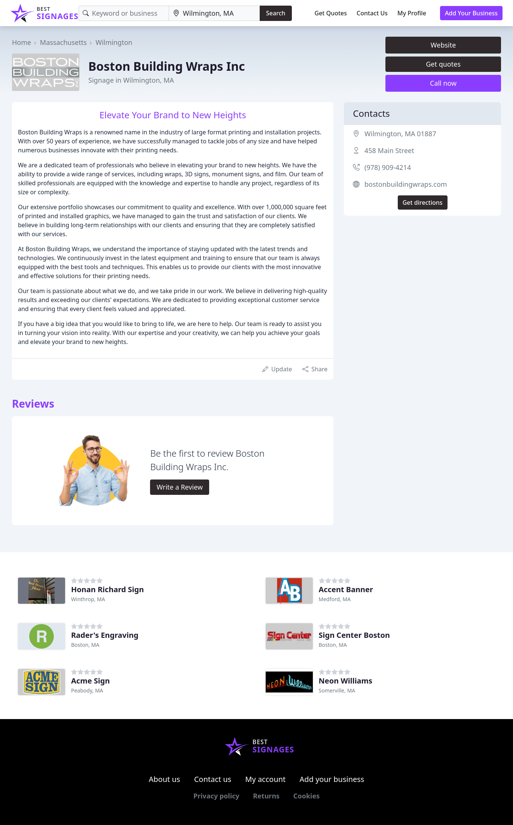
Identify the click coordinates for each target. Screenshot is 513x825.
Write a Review (179, 486)
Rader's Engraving (104, 635)
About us (164, 779)
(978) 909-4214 (387, 167)
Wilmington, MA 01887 (400, 133)
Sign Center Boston (354, 635)
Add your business (332, 779)
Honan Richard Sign (107, 589)
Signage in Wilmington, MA (131, 80)
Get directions (423, 202)
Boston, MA (85, 644)
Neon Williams (346, 681)
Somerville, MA (337, 690)
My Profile (411, 13)
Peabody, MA (87, 690)
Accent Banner (346, 589)
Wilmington (113, 42)
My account (265, 779)
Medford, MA (335, 599)
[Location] (214, 13)
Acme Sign (90, 681)
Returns (266, 795)
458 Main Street (389, 150)
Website (443, 44)
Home (21, 42)
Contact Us (372, 13)
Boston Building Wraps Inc (166, 66)
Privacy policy (216, 795)
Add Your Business (471, 13)
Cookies (306, 795)
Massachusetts (63, 42)
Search (275, 13)
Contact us (213, 779)
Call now (443, 83)
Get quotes (443, 64)
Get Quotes (331, 13)
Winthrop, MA (88, 599)
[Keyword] (124, 13)
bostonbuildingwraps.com (405, 184)
